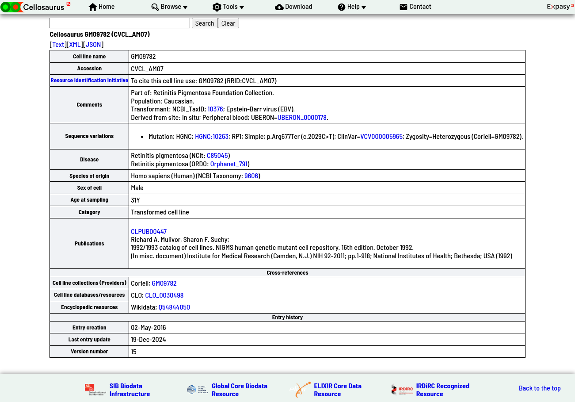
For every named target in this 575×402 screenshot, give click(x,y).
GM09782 (164, 283)
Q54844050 (174, 306)
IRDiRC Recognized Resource (442, 389)
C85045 (217, 155)
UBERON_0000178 (302, 117)
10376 (215, 108)
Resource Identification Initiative (89, 80)
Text (58, 44)
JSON (93, 44)
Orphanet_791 (229, 163)
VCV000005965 (381, 136)
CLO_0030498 (164, 295)
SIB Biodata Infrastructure (130, 389)
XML (74, 44)
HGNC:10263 (211, 136)
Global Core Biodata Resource (239, 389)
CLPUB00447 (149, 231)
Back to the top (540, 388)
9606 (251, 175)
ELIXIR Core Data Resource (338, 389)
